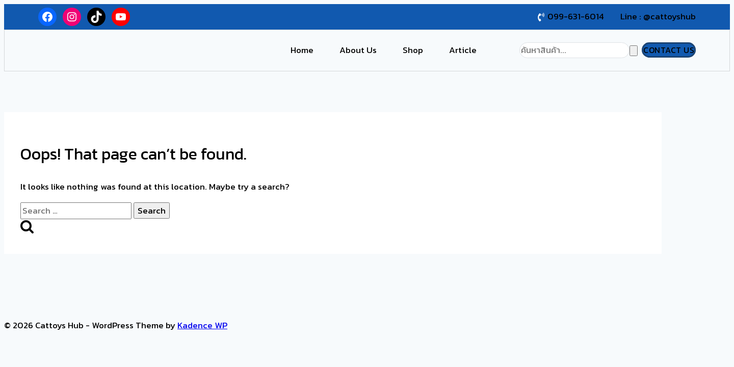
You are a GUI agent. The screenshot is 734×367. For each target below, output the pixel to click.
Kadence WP (202, 325)
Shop (413, 50)
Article (463, 50)
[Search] (574, 50)
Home (302, 50)
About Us (358, 50)
